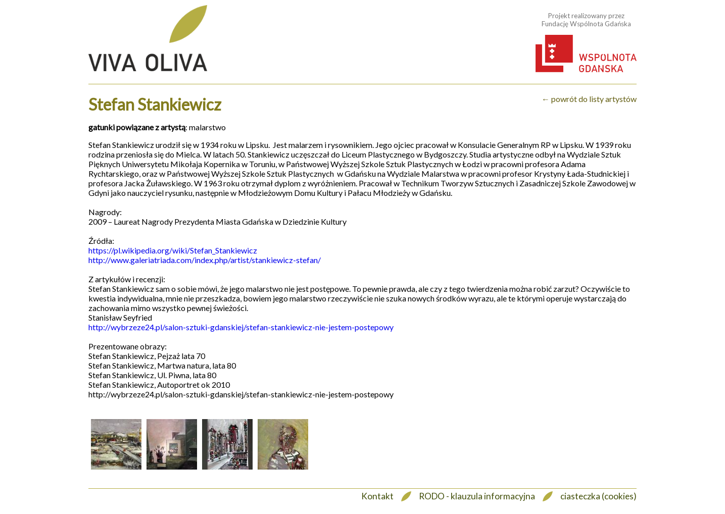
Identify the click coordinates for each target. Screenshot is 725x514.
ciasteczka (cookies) (598, 496)
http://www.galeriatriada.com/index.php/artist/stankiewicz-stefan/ (204, 260)
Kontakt (377, 496)
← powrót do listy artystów (589, 99)
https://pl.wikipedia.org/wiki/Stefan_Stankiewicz (172, 250)
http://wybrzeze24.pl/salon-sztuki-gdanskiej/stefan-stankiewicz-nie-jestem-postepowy (241, 327)
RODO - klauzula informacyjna (477, 496)
